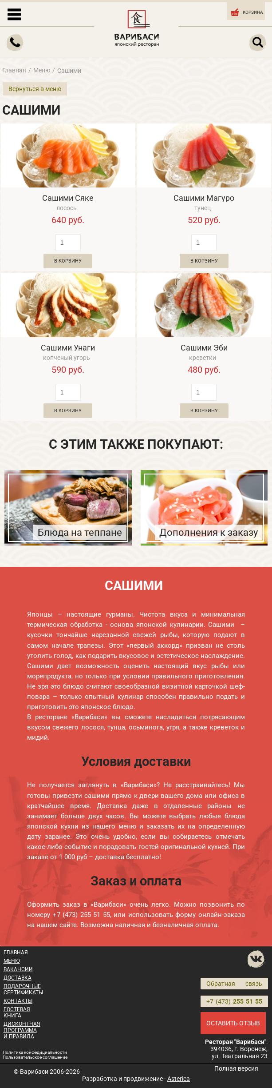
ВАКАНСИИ (18, 969)
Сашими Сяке (68, 198)
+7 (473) (234, 1001)
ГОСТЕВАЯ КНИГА (17, 1012)
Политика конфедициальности (35, 1052)
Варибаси (34, 1071)
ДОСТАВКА (18, 978)
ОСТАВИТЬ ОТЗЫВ (233, 1023)
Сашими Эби (204, 347)
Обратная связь (234, 983)
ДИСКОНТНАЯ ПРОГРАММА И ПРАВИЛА (22, 1030)
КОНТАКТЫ (18, 1001)
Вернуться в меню (34, 88)
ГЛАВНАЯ (16, 952)
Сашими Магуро (203, 198)
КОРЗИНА (246, 11)
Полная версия (236, 1068)
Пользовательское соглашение (35, 1057)
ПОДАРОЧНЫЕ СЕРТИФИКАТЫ (23, 989)
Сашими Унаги (68, 347)
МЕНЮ (12, 961)
